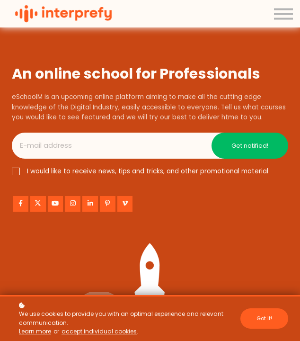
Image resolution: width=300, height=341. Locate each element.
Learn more (35, 331)
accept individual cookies (99, 331)
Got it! (264, 318)
